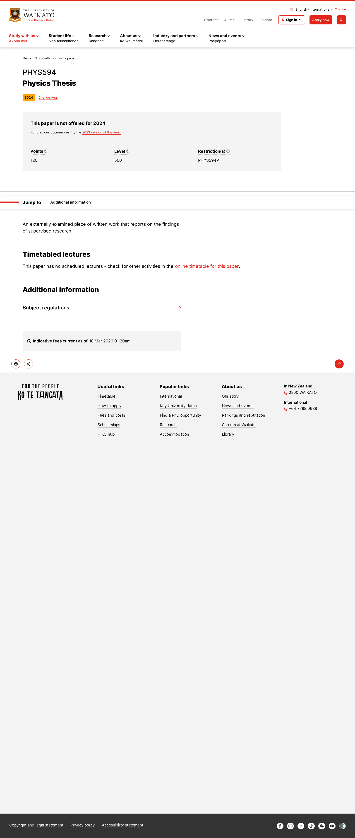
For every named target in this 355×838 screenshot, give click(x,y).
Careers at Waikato (239, 425)
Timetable (106, 396)
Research (168, 425)
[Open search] (341, 19)
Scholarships (109, 425)
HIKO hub (106, 434)
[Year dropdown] (49, 97)
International (171, 396)
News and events (238, 406)
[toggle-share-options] (28, 363)
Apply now (321, 20)
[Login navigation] (291, 19)
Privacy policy (83, 825)
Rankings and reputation (243, 415)
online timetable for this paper (207, 266)
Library (247, 20)
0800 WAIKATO (303, 392)
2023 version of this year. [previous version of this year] (101, 132)
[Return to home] (32, 15)
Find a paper (67, 58)
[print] (15, 363)
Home (27, 58)
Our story (230, 396)
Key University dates (178, 406)
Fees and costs (111, 415)
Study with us (44, 58)
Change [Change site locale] (340, 9)
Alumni (229, 20)
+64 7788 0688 (303, 408)
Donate (266, 20)
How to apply (109, 406)
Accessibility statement (122, 825)
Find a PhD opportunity (180, 415)
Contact (211, 20)
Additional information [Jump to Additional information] (70, 202)
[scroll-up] (339, 363)
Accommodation (174, 434)
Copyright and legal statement (36, 825)
